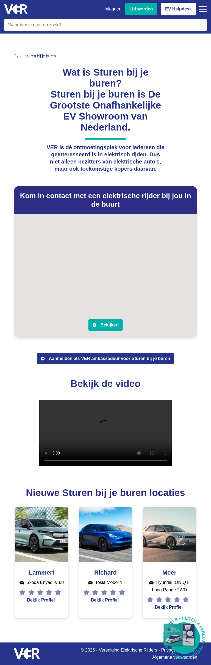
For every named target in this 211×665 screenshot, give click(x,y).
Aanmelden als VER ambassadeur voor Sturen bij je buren (109, 358)
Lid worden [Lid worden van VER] (141, 9)
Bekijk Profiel (41, 600)
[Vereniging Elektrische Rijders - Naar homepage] (15, 9)
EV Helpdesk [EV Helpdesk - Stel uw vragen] (178, 9)
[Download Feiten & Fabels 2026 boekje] (184, 638)
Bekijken (110, 325)
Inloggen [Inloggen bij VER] (112, 9)
